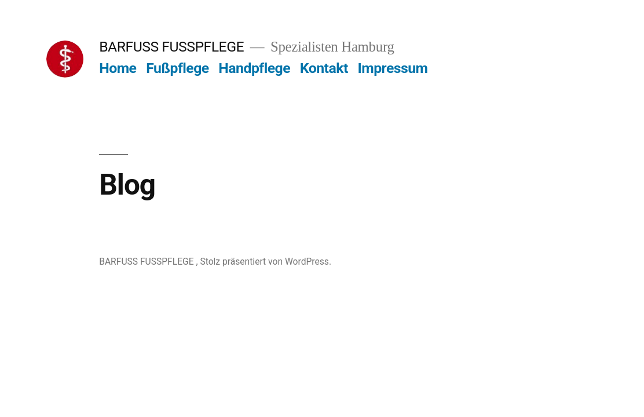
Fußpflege (177, 68)
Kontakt (324, 68)
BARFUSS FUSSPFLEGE (173, 46)
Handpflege (254, 68)
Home (117, 68)
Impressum (392, 68)
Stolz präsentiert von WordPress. (265, 261)
